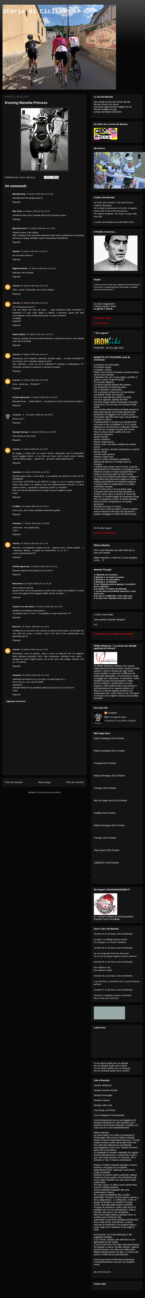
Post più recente (14, 782)
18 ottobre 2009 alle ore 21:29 (37, 583)
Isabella (16, 286)
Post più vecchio (75, 782)
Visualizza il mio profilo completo (120, 720)
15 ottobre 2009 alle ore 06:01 (39, 415)
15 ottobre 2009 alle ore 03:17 (34, 354)
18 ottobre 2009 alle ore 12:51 (44, 566)
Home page (44, 782)
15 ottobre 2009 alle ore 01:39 (34, 286)
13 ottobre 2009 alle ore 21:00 (39, 194)
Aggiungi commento (16, 701)
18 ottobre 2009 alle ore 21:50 (48, 606)
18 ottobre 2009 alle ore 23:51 (35, 626)
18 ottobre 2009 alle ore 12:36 (34, 543)
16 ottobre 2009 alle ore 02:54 (35, 472)
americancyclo (104, 1272)
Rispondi (16, 202)
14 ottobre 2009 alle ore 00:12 (33, 251)
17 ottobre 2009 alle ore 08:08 (35, 523)
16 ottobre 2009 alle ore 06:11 (35, 506)
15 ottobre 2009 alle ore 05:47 (44, 397)
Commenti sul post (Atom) (49, 792)
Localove (22, 177)
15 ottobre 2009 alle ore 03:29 (34, 380)
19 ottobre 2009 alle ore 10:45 (35, 675)
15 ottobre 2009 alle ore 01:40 (34, 303)
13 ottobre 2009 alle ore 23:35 (41, 228)
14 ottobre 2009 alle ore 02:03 (41, 268)
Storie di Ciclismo (36, 11)
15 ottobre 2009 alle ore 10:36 (42, 432)
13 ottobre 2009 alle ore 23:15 (36, 211)
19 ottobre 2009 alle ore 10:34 (34, 649)
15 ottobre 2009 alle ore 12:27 (34, 449)
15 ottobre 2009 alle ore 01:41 (40, 334)
